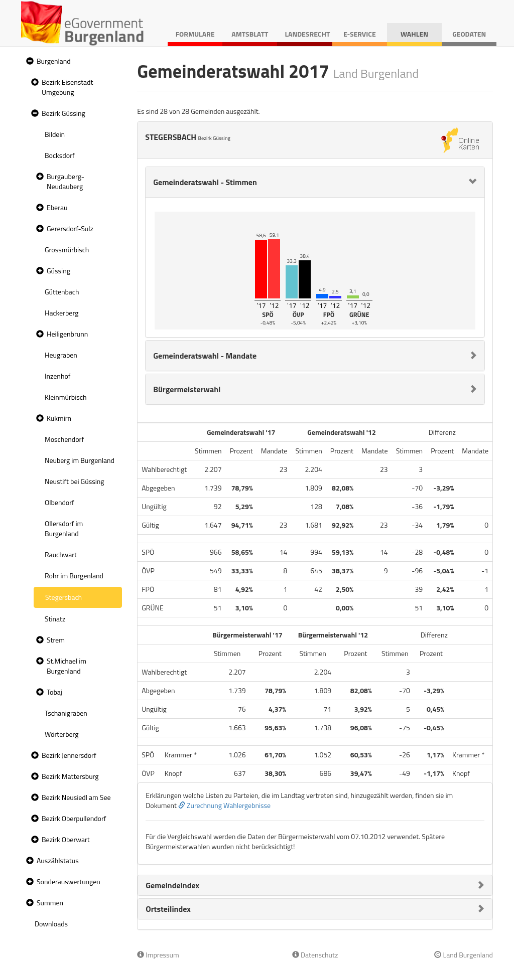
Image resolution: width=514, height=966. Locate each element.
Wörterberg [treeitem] (62, 734)
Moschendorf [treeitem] (64, 439)
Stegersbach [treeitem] (63, 597)
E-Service (359, 34)
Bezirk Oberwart (66, 839)
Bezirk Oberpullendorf (74, 818)
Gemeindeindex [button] (172, 885)
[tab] (315, 182)
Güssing (58, 270)
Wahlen (414, 34)
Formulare (195, 34)
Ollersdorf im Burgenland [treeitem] (64, 528)
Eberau (57, 207)
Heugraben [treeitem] (61, 355)
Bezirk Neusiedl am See (76, 797)
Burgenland (54, 61)
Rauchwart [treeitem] (61, 554)
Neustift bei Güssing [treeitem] (74, 481)
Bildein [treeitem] (55, 134)
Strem (56, 639)
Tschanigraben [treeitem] (66, 713)
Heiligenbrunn (67, 334)
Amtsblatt (249, 34)
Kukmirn (59, 418)
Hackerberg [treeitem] (61, 312)
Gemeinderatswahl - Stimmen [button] (205, 182)
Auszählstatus (58, 860)
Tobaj (54, 692)
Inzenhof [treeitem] (57, 376)
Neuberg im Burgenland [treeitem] (79, 460)
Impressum (158, 954)
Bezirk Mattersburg (70, 776)
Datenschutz (315, 954)
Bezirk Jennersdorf (69, 755)
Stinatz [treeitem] (55, 618)
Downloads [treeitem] (51, 923)
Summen (50, 902)
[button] (29, 61)
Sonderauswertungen (68, 881)
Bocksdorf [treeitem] (60, 155)
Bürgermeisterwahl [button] (186, 389)
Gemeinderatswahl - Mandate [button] (204, 356)
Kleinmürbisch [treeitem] (65, 397)
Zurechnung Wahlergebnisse (224, 805)
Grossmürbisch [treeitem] (67, 249)
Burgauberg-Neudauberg (65, 181)
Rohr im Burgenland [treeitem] (74, 575)
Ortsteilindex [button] (168, 909)
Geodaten (469, 34)
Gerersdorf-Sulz (70, 228)
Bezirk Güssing (63, 113)
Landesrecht (307, 34)
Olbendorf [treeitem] (59, 502)
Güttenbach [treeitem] (62, 291)
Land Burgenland (463, 954)
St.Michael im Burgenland (66, 666)
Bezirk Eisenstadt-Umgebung (69, 87)
